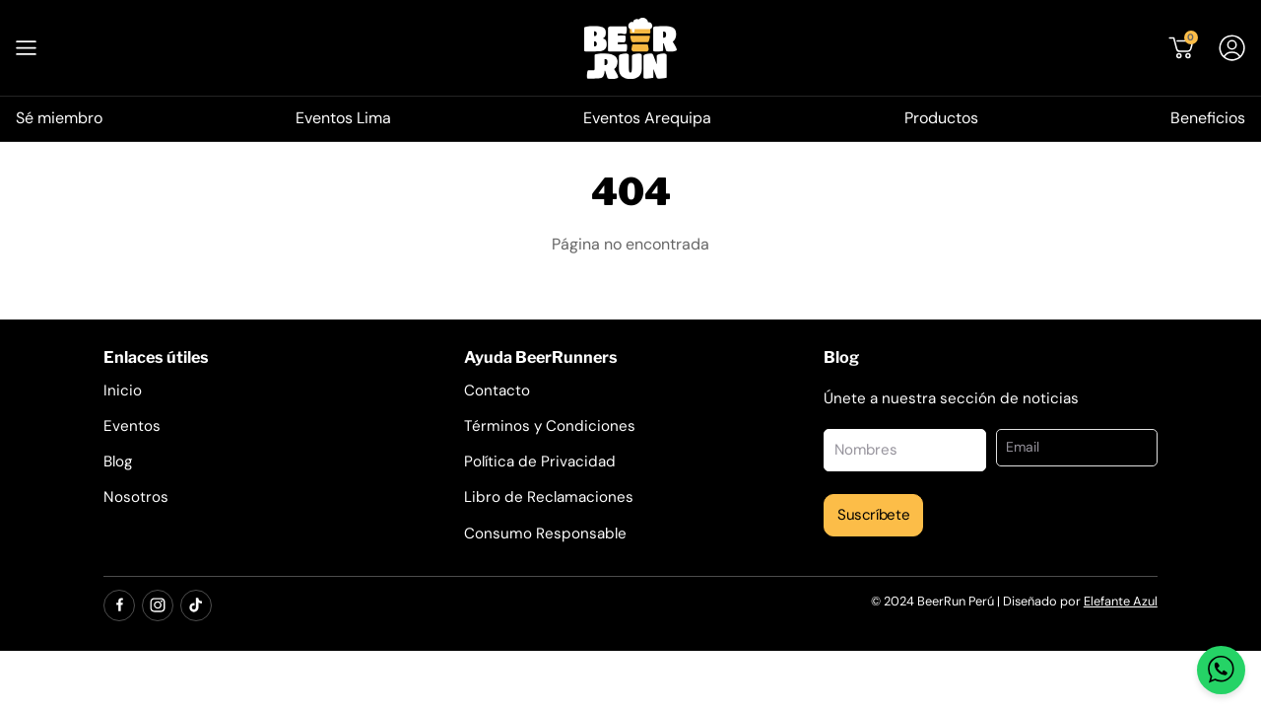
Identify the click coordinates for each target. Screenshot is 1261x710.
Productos (941, 117)
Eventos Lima (343, 117)
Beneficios (1207, 117)
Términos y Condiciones (549, 426)
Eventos (132, 426)
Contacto (497, 390)
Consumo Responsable (545, 533)
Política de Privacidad (540, 461)
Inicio (122, 390)
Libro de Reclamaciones (548, 497)
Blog (117, 461)
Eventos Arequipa (647, 117)
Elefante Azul (1121, 601)
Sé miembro (59, 117)
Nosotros (135, 497)
